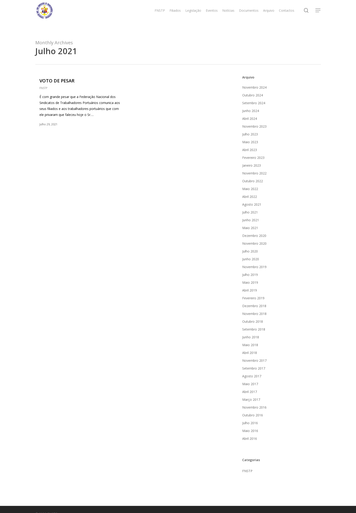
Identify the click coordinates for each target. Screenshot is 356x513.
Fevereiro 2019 (253, 298)
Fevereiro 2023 (253, 157)
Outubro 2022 (252, 181)
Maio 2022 (250, 189)
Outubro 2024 (252, 95)
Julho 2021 (250, 212)
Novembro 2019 (254, 267)
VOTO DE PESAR (57, 81)
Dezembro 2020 (254, 235)
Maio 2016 (250, 431)
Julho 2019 (250, 274)
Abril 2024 (249, 118)
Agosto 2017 (251, 376)
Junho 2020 (250, 259)
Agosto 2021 (251, 204)
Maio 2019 (250, 282)
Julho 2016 (250, 423)
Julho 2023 (250, 134)
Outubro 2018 (252, 321)
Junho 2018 (250, 337)
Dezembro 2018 (254, 306)
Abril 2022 (249, 196)
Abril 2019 (249, 290)
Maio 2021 (250, 228)
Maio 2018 (250, 345)
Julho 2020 (250, 251)
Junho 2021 (250, 220)
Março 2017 (251, 399)
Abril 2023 (249, 150)
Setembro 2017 (253, 368)
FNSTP (43, 88)
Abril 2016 (249, 438)
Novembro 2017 (254, 360)
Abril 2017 (249, 392)
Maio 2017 (250, 384)
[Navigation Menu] (318, 16)
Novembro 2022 (254, 173)
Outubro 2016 (252, 415)
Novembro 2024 (254, 87)
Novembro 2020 (254, 243)
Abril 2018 (249, 352)
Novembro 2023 (254, 126)
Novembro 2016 (254, 407)
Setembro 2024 (253, 103)
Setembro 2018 (253, 329)
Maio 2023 (250, 142)
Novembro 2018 (254, 313)
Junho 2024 (250, 111)
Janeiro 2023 (251, 165)
